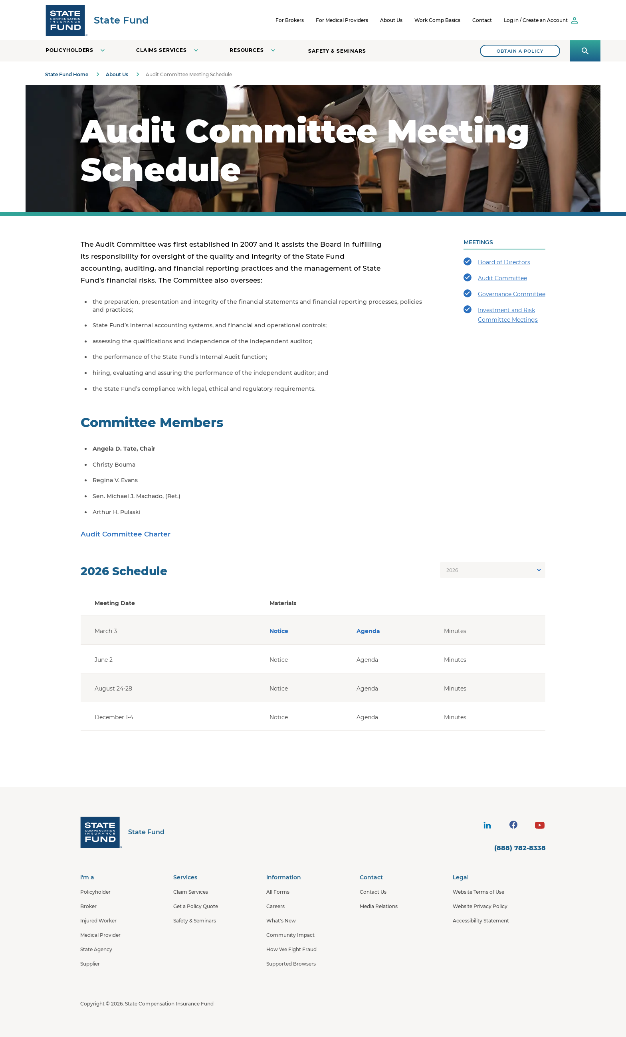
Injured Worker (98, 921)
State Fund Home (66, 74)
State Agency (96, 949)
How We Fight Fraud (291, 949)
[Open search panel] (585, 50)
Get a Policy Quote (195, 906)
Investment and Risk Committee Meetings (501, 314)
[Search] (520, 51)
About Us (391, 20)
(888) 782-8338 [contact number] (520, 848)
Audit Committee (495, 277)
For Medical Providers (342, 20)
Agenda (368, 631)
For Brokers (289, 20)
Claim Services (190, 892)
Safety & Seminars (337, 51)
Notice (278, 631)
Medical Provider (100, 935)
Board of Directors (497, 261)
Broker (88, 906)
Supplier (90, 964)
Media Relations (379, 906)
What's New (281, 921)
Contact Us (373, 892)
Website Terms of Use (478, 892)
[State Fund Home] (122, 832)
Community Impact (290, 935)
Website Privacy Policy (480, 906)
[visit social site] (487, 825)
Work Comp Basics (437, 20)
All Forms (277, 892)
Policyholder (95, 892)
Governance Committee (504, 293)
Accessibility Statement (481, 921)
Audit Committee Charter (125, 534)
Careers (275, 906)
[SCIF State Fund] (97, 20)
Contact (482, 20)
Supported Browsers (291, 964)
